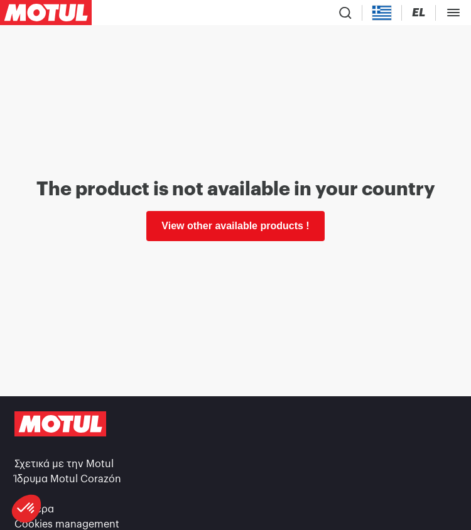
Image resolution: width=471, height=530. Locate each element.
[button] (26, 509)
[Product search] (345, 12)
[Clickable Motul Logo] (46, 12)
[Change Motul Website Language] (418, 12)
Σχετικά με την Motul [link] (64, 464)
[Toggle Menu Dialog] (453, 12)
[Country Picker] (382, 13)
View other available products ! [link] (235, 225)
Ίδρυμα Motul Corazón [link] (67, 479)
